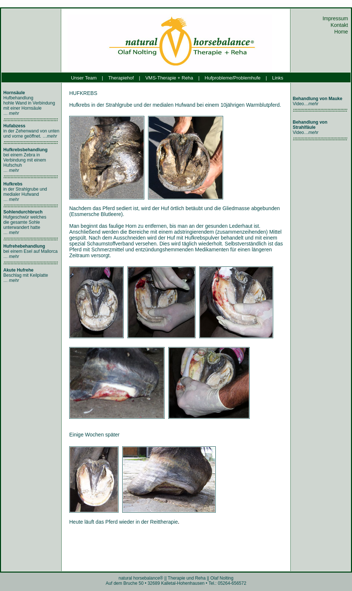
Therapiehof (121, 78)
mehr (14, 113)
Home (341, 32)
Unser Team (84, 78)
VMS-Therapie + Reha (169, 78)
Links (277, 78)
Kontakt (340, 25)
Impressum (336, 18)
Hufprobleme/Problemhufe (233, 78)
